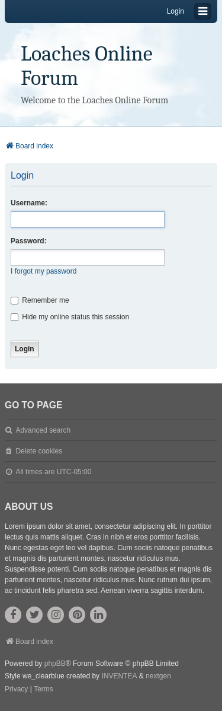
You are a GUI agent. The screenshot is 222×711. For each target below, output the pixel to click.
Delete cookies (38, 451)
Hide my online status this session (70, 317)
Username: (29, 203)
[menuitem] (16, 689)
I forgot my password (43, 271)
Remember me (40, 300)
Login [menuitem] (175, 11)
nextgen (158, 676)
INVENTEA (119, 676)
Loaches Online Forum (87, 66)
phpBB (55, 663)
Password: (29, 241)
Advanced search (42, 430)
